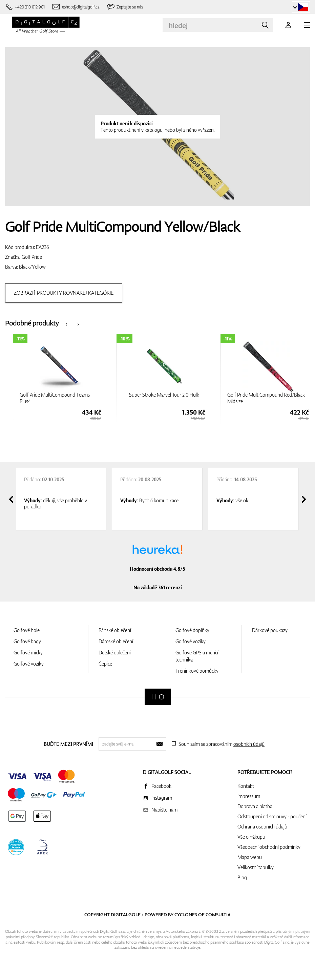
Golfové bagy (27, 641)
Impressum (248, 796)
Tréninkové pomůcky (196, 671)
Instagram (161, 798)
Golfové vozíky (29, 663)
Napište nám (164, 809)
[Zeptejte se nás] (125, 7)
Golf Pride (32, 257)
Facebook (161, 786)
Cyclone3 (185, 914)
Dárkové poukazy (270, 630)
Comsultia (218, 914)
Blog (242, 877)
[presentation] (66, 323)
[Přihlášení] (288, 25)
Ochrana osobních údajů (262, 826)
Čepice (105, 663)
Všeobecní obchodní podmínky (268, 847)
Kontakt (245, 786)
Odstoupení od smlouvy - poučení (272, 816)
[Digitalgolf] (158, 697)
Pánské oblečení (115, 630)
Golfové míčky (28, 652)
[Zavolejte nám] (25, 7)
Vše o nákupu (251, 837)
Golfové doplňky (192, 630)
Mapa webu (249, 857)
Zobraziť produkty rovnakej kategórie (63, 293)
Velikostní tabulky (255, 867)
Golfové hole (27, 630)
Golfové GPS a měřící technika (196, 656)
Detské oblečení (115, 652)
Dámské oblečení (116, 641)
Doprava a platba (254, 806)
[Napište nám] (75, 7)
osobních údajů (249, 744)
